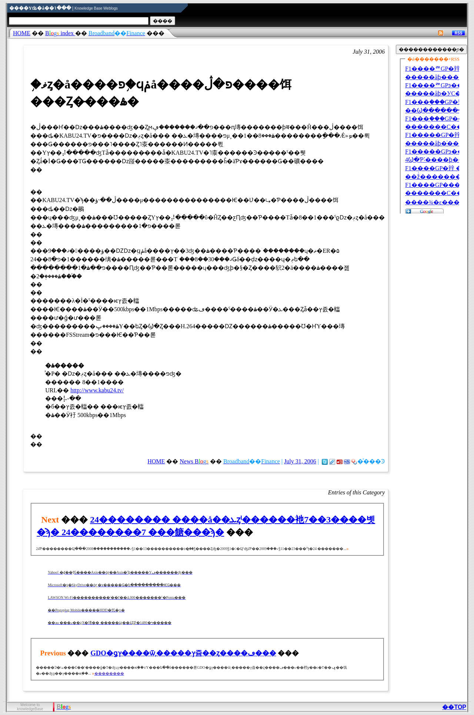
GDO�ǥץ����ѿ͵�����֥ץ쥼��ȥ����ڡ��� (183, 653)
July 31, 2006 (300, 461)
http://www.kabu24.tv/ (97, 390)
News (194, 461)
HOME (21, 33)
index (60, 33)
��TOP (454, 707)
